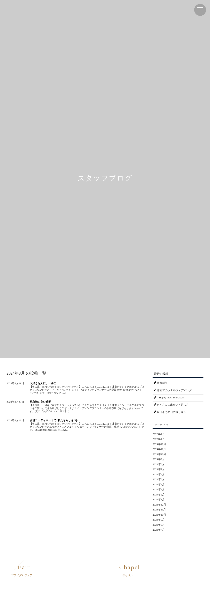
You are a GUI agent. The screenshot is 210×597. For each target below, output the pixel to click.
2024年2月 (159, 494)
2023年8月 (159, 524)
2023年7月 (159, 529)
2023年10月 (159, 514)
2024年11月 (159, 449)
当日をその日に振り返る (171, 412)
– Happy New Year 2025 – (171, 397)
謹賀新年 (162, 382)
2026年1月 (159, 434)
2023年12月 (159, 504)
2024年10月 (159, 454)
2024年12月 (159, 444)
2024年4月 (159, 484)
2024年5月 (159, 479)
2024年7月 (159, 469)
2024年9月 (159, 459)
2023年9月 (159, 519)
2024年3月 (159, 489)
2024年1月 (159, 499)
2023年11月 (159, 509)
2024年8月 (159, 464)
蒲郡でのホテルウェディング (174, 390)
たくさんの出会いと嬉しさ (173, 404)
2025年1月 (159, 439)
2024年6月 (159, 474)
